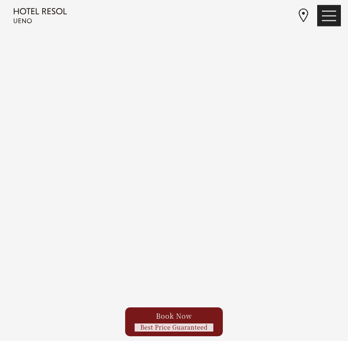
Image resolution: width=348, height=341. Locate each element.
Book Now (174, 321)
